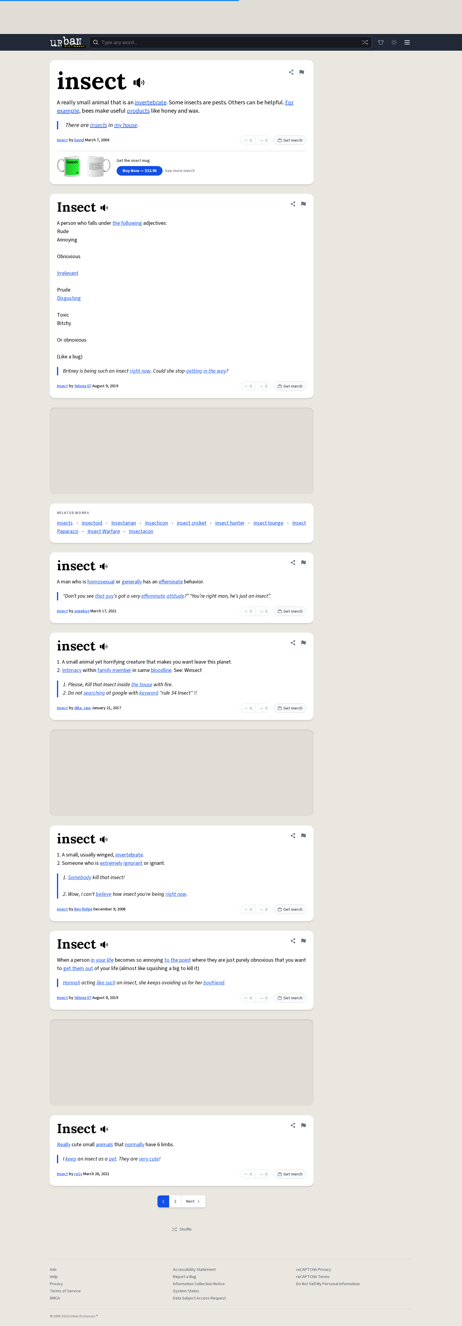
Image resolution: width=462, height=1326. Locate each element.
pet (112, 1159)
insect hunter (230, 523)
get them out (78, 968)
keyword (148, 693)
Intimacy (71, 670)
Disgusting (69, 298)
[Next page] (193, 1201)
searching (94, 693)
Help (54, 1277)
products (138, 111)
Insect (62, 386)
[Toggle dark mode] (394, 42)
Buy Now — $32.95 (140, 171)
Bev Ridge (83, 909)
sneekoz (81, 611)
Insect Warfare (103, 531)
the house (141, 684)
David (79, 140)
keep (70, 1159)
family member (114, 670)
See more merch (180, 171)
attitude (175, 596)
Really (63, 1144)
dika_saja (82, 708)
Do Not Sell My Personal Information (328, 1284)
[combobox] (230, 42)
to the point (177, 960)
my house (125, 125)
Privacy (56, 1284)
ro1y (78, 1174)
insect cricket (191, 523)
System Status (186, 1291)
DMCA (55, 1298)
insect (62, 140)
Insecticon (156, 523)
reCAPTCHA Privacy (313, 1270)
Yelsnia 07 (82, 386)
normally (134, 1144)
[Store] (381, 42)
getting (194, 371)
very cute (149, 1159)
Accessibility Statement (194, 1270)
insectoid (92, 523)
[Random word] (364, 42)
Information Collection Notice (199, 1284)
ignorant (133, 863)
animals (104, 1144)
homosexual (101, 581)
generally (132, 581)
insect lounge (268, 523)
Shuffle (181, 1229)
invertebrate (150, 102)
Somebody (79, 877)
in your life (102, 960)
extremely (111, 863)
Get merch (289, 140)
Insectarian (123, 523)
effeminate (171, 581)
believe (104, 894)
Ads (53, 1270)
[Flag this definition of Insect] (303, 204)
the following (127, 223)
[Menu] (407, 42)
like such (106, 982)
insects (98, 125)
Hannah (71, 982)
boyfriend (213, 982)
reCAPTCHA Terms (313, 1277)
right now (140, 371)
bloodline (161, 670)
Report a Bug (184, 1277)
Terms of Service (65, 1291)
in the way (214, 371)
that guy (104, 596)
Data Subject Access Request (199, 1298)
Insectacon (141, 531)
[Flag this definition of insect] (301, 72)
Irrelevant (67, 273)
